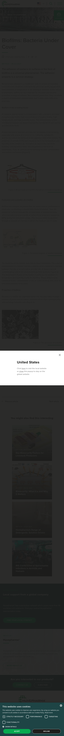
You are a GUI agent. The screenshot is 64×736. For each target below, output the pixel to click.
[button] (32, 726)
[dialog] (32, 719)
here (24, 368)
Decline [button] (46, 731)
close (21, 371)
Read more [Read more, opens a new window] (49, 713)
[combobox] (61, 705)
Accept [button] (17, 731)
